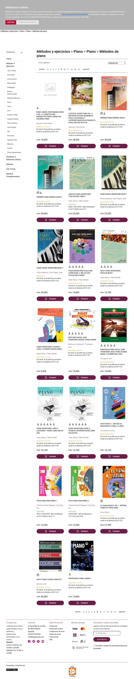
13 (75, 69)
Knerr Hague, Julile (119, 199)
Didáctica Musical (13, 98)
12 (72, 69)
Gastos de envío (55, 634)
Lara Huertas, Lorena (107, 430)
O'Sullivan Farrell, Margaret (46, 505)
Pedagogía (11, 87)
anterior (42, 69)
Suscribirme (102, 639)
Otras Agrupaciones (14, 152)
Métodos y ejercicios (9, 31)
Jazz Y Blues (11, 71)
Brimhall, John (41, 584)
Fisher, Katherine (106, 199)
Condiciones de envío (57, 631)
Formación (11, 75)
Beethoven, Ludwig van (76, 344)
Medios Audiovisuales (12, 93)
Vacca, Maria (104, 512)
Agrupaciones (12, 140)
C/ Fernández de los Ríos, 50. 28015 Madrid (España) (37, 628)
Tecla (9, 106)
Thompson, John (106, 358)
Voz (8, 131)
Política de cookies (56, 629)
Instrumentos (12, 79)
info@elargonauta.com (36, 637)
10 (64, 69)
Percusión (10, 136)
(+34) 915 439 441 (34, 634)
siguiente (86, 69)
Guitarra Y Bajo (12, 115)
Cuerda (9, 148)
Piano (22, 31)
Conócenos (54, 626)
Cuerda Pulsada (12, 119)
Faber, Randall (83, 201)
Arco (8, 111)
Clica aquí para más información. (75, 14)
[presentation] (110, 655)
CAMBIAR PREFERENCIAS (27, 22)
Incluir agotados (44, 63)
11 (68, 69)
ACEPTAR (10, 22)
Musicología (11, 83)
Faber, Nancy (73, 201)
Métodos (10, 144)
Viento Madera (12, 123)
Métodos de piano (40, 31)
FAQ (51, 640)
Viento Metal (11, 127)
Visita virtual (54, 637)
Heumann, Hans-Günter (44, 123)
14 (79, 69)
